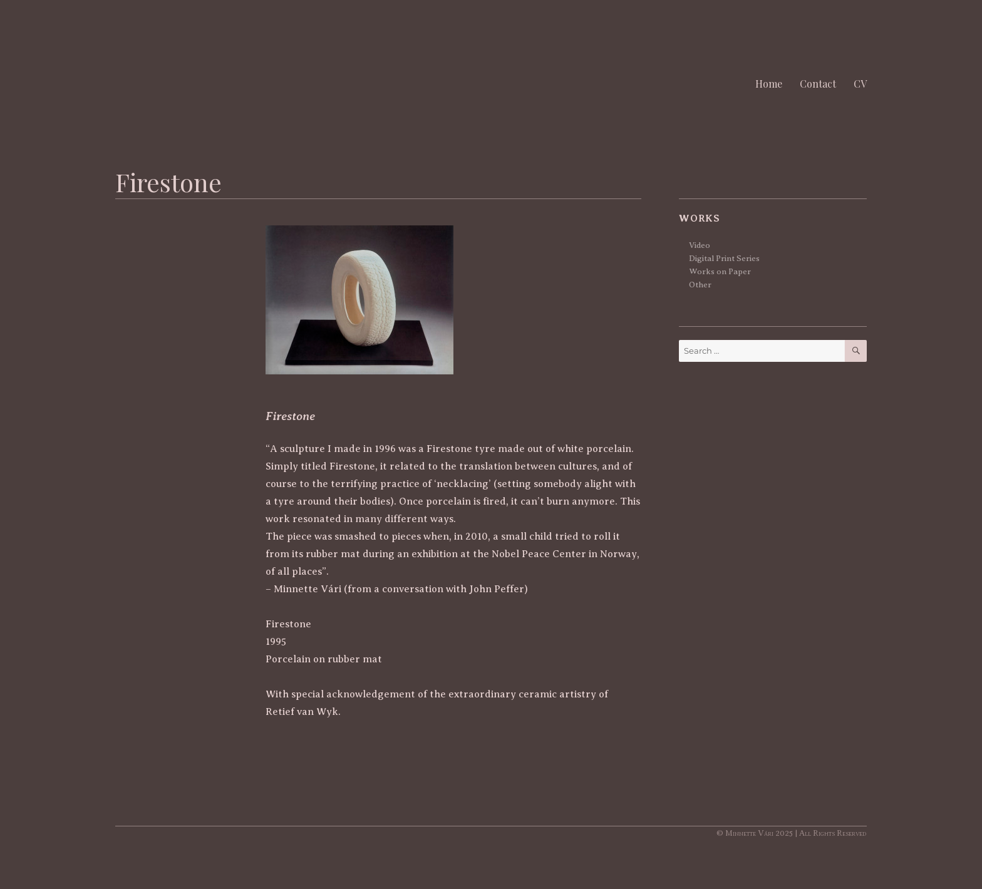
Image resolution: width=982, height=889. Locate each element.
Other (700, 284)
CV (860, 83)
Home (768, 83)
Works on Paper (720, 271)
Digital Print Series (724, 258)
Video (699, 245)
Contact (818, 83)
